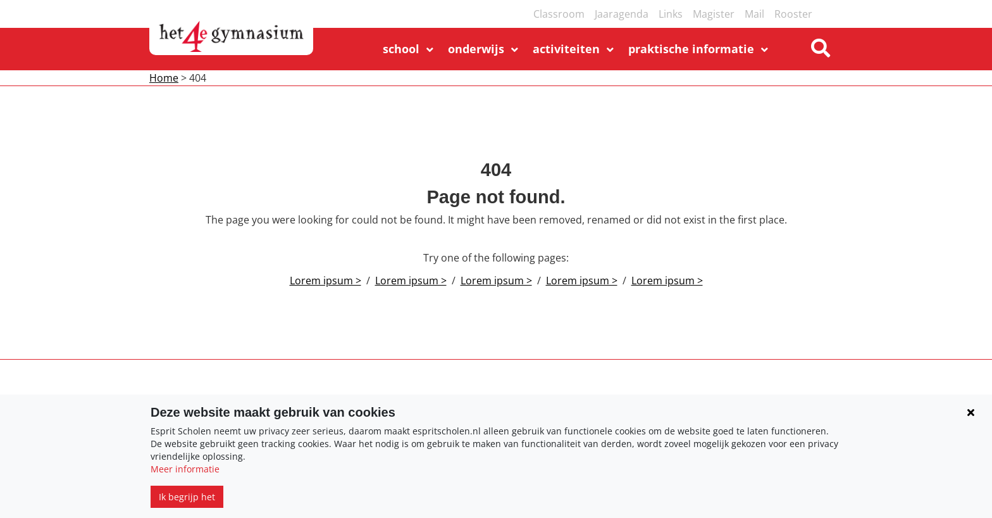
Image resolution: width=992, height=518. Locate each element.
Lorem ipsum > (325, 280)
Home (163, 78)
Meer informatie (185, 469)
